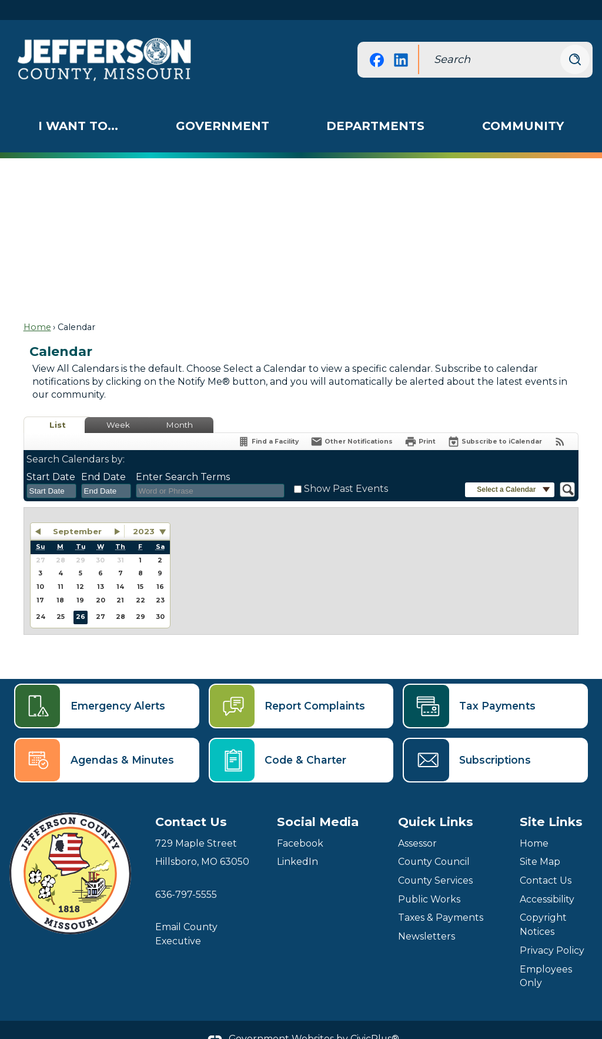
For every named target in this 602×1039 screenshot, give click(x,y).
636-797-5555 (186, 874)
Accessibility (547, 879)
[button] (575, 39)
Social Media (318, 801)
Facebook (300, 823)
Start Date (50, 456)
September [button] (77, 511)
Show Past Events (346, 468)
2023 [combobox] (144, 511)
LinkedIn (297, 841)
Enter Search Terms (183, 456)
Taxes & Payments (440, 897)
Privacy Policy (552, 930)
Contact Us (545, 860)
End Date (103, 456)
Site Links (551, 801)
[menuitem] (78, 105)
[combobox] (51, 471)
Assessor (417, 823)
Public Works (429, 879)
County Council (434, 841)
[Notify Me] (351, 421)
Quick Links (435, 801)
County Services (435, 860)
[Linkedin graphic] (401, 39)
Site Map (540, 841)
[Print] (420, 421)
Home (37, 307)
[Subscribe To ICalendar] (494, 421)
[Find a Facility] (268, 421)
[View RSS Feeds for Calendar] (560, 421)
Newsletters (426, 916)
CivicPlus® (374, 1018)
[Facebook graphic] (377, 39)
